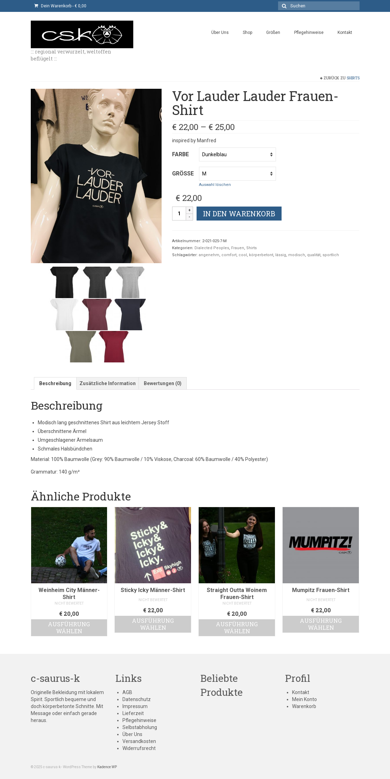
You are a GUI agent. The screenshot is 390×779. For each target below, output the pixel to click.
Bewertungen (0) (163, 383)
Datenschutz (136, 699)
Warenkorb (304, 706)
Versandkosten (139, 741)
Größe (183, 173)
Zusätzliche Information (107, 383)
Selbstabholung (139, 727)
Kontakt (300, 692)
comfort (228, 255)
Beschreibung (55, 383)
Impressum (135, 706)
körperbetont (261, 255)
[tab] (55, 383)
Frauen (237, 248)
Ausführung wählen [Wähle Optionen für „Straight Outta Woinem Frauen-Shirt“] (237, 627)
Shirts (353, 77)
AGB (127, 692)
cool (243, 255)
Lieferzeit (133, 713)
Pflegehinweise (139, 720)
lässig (280, 255)
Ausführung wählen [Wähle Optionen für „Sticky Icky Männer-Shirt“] (153, 624)
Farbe (180, 154)
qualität (313, 255)
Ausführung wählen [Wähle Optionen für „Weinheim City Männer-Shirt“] (69, 627)
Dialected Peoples (211, 248)
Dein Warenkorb (60, 5)
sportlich (330, 255)
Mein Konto (304, 699)
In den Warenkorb (239, 213)
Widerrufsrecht (139, 748)
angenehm (209, 255)
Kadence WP (107, 767)
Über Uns (132, 734)
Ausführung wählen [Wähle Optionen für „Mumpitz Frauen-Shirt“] (321, 624)
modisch (296, 255)
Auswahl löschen (215, 184)
